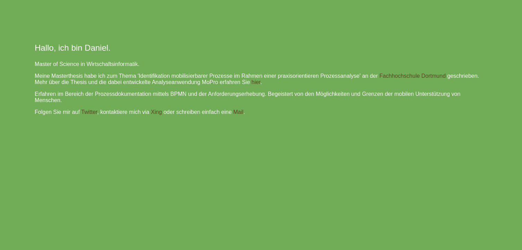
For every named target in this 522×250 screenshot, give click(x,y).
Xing (156, 112)
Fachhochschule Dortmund (412, 76)
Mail (238, 112)
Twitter (89, 112)
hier (255, 82)
